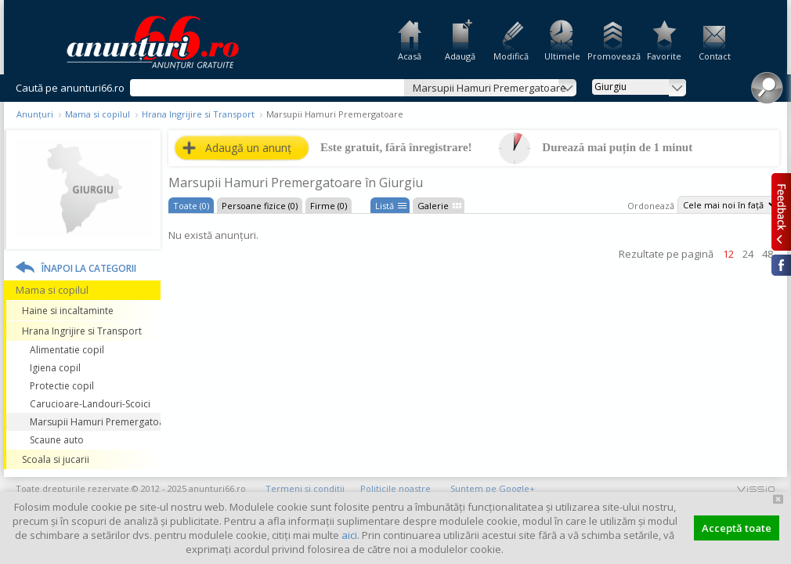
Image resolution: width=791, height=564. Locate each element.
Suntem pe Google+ (492, 488)
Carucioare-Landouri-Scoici (90, 403)
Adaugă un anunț (248, 147)
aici (349, 535)
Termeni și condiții (305, 488)
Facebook (781, 265)
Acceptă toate (736, 528)
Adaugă (460, 56)
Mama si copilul (97, 114)
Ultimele (562, 56)
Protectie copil (62, 385)
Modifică (511, 56)
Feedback (781, 211)
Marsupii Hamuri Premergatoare (95, 421)
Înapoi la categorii (89, 268)
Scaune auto (57, 439)
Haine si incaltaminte (68, 310)
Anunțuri (34, 114)
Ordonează (650, 206)
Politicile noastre (395, 488)
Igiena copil (55, 367)
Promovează (612, 56)
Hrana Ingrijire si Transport (198, 114)
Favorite (664, 56)
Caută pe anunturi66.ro (70, 88)
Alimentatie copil (67, 349)
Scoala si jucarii (55, 459)
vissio (755, 488)
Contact (715, 56)
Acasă (409, 56)
